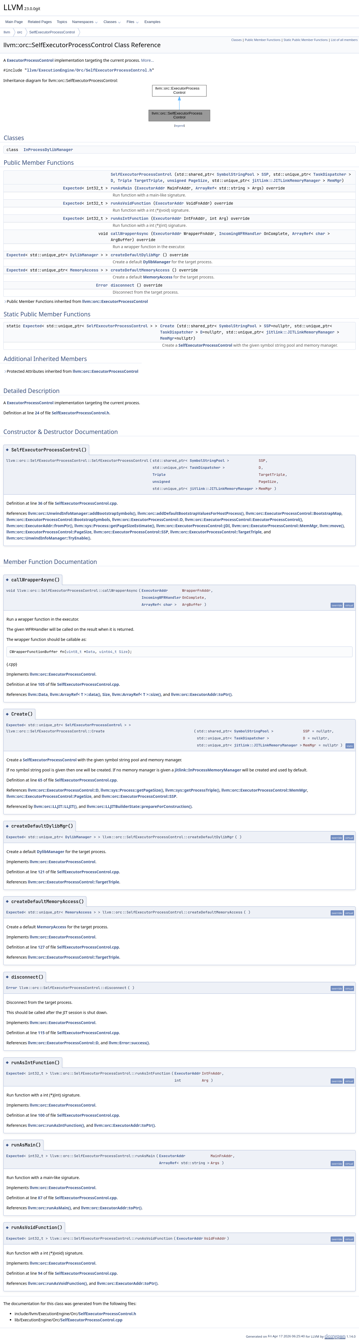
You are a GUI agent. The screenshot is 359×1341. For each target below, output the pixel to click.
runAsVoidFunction (131, 203)
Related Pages (40, 22)
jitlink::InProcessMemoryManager (208, 770)
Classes (112, 22)
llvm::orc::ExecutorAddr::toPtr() (201, 694)
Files (132, 22)
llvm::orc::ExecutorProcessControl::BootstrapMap (293, 513)
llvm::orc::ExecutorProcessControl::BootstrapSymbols (58, 519)
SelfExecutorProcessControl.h (80, 412)
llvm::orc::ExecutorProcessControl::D (147, 519)
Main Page (14, 22)
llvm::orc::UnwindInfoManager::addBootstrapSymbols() (81, 513)
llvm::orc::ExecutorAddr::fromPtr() (39, 525)
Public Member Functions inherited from (75, 301)
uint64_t (108, 651)
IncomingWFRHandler (240, 233)
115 (41, 1032)
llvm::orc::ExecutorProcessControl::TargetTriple (216, 531)
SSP (264, 174)
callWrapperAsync (129, 233)
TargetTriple (148, 180)
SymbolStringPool (235, 174)
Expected (72, 188)
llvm (7, 32)
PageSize (197, 180)
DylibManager (84, 254)
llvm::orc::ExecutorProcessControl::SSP (131, 531)
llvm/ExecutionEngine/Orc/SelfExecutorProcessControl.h (89, 70)
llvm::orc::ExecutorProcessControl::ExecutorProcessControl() (243, 519)
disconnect (122, 285)
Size (123, 651)
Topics (62, 22)
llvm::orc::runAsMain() (49, 1207)
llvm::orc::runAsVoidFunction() (57, 1283)
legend (179, 125)
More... (147, 60)
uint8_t (74, 651)
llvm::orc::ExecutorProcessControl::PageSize (48, 531)
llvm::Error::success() (129, 1042)
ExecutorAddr (151, 188)
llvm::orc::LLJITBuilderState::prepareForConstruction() (139, 806)
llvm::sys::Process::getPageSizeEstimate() (114, 525)
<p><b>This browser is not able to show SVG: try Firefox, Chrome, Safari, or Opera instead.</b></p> (179, 103)
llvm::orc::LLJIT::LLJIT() (55, 806)
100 (41, 1115)
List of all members (344, 40)
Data (90, 651)
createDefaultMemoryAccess (140, 270)
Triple (125, 180)
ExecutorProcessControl (30, 60)
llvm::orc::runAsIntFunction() (56, 1125)
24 (37, 412)
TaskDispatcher (329, 174)
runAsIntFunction (129, 218)
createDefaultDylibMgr (135, 254)
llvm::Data (38, 694)
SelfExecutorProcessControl (52, 32)
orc (19, 32)
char (320, 233)
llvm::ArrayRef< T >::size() (136, 694)
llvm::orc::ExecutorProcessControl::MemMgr (274, 525)
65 (40, 780)
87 (40, 1197)
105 (41, 684)
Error (102, 285)
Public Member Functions (262, 40)
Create (167, 325)
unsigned (176, 180)
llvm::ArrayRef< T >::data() (75, 694)
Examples (152, 22)
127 (41, 947)
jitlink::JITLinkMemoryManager (286, 180)
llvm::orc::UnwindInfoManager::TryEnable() (48, 538)
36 (40, 503)
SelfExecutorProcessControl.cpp (86, 503)
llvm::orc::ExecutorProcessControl (115, 301)
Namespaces (85, 22)
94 (40, 1273)
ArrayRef (204, 188)
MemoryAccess (84, 270)
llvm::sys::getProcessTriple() (192, 790)
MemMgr (335, 180)
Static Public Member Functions (306, 40)
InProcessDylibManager (48, 149)
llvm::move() (332, 525)
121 (41, 871)
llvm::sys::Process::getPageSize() (132, 790)
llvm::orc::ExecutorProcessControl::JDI (193, 525)
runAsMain (121, 188)
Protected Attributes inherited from (70, 371)
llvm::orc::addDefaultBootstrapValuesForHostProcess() (190, 513)
